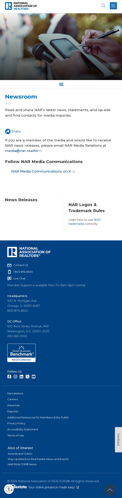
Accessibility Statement (22, 429)
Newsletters (15, 393)
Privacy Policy (16, 423)
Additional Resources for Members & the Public (38, 417)
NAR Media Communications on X (43, 171)
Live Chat (19, 278)
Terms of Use (15, 435)
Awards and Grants (20, 453)
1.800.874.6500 (23, 271)
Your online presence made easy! (53, 487)
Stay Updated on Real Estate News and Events (38, 459)
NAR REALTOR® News (22, 464)
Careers (12, 399)
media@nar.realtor (23, 151)
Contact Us (20, 265)
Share (13, 131)
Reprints (12, 411)
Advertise (13, 405)
